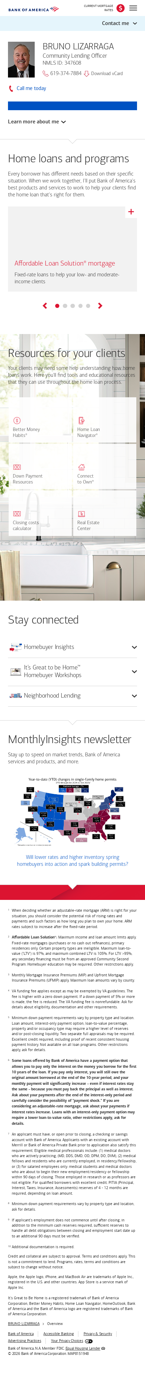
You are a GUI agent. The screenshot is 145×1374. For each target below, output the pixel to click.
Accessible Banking (58, 1334)
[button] (72, 23)
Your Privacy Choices (67, 1341)
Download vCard (103, 74)
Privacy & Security (98, 1334)
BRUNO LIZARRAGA (24, 1324)
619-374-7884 (62, 73)
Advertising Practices (24, 1341)
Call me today (31, 88)
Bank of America (21, 1334)
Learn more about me (33, 122)
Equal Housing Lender (83, 1348)
